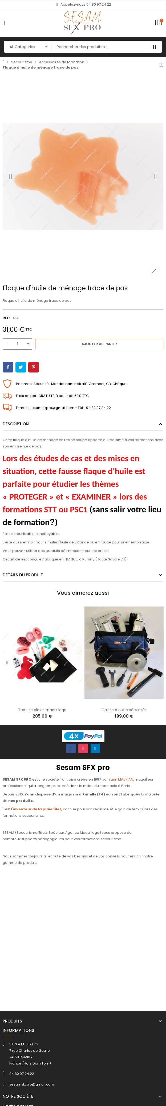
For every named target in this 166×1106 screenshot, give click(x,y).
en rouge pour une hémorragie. (122, 542)
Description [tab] (16, 424)
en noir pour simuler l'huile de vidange (56, 542)
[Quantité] (17, 344)
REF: (6, 317)
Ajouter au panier (99, 343)
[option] (83, 176)
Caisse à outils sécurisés (124, 710)
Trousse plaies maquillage (42, 710)
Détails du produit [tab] (23, 575)
